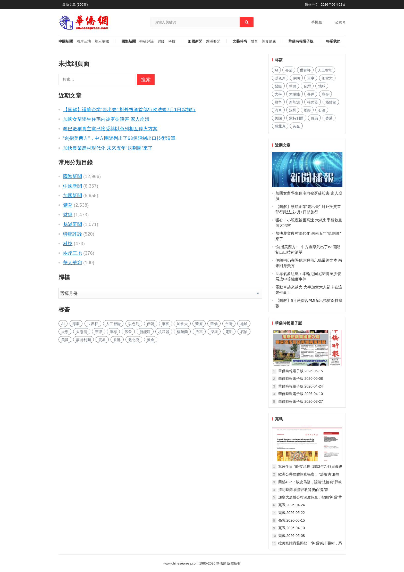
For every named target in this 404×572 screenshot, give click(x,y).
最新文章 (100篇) (75, 4)
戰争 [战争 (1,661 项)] (128, 332)
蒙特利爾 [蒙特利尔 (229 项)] (83, 340)
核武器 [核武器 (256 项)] (163, 332)
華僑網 (220, 563)
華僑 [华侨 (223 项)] (214, 324)
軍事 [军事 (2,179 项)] (165, 324)
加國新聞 (195, 41)
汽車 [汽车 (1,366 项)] (199, 332)
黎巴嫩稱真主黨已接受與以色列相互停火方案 (110, 128)
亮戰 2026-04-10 (291, 528)
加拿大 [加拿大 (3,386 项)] (182, 324)
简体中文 (311, 4)
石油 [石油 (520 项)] (244, 332)
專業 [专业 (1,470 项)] (76, 324)
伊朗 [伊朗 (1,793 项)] (150, 324)
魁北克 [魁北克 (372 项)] (133, 340)
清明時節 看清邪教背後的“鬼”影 (303, 490)
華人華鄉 (102, 41)
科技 (171, 41)
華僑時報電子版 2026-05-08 (300, 378)
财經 (161, 41)
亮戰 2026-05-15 (291, 520)
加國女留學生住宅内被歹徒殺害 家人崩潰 (106, 119)
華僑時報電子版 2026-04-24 (300, 386)
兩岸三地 (84, 41)
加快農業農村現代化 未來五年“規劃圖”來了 (108, 148)
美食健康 (269, 41)
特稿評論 (146, 41)
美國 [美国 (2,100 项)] (65, 340)
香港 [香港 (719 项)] (117, 340)
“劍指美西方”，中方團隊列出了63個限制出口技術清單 (119, 138)
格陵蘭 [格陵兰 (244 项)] (182, 332)
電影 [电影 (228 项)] (229, 332)
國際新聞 (128, 41)
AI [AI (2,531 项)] (63, 324)
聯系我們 (333, 41)
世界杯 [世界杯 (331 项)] (92, 324)
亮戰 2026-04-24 (291, 505)
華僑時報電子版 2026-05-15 (300, 371)
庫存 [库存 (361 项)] (113, 332)
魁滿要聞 (213, 41)
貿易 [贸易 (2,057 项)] (102, 340)
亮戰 (279, 419)
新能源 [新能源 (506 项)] (145, 332)
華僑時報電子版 (301, 41)
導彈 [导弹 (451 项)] (98, 332)
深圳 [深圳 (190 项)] (214, 332)
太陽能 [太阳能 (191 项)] (81, 332)
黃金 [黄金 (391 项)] (150, 340)
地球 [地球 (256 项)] (244, 324)
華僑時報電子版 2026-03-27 (300, 401)
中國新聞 (65, 41)
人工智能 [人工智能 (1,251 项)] (113, 324)
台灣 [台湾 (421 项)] (229, 324)
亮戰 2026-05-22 (291, 513)
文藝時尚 (240, 41)
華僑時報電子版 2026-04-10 (300, 394)
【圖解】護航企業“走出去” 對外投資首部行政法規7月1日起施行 (129, 109)
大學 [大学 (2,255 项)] (65, 332)
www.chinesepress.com (180, 563)
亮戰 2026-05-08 (291, 536)
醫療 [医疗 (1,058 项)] (199, 324)
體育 (254, 41)
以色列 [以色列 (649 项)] (133, 324)
